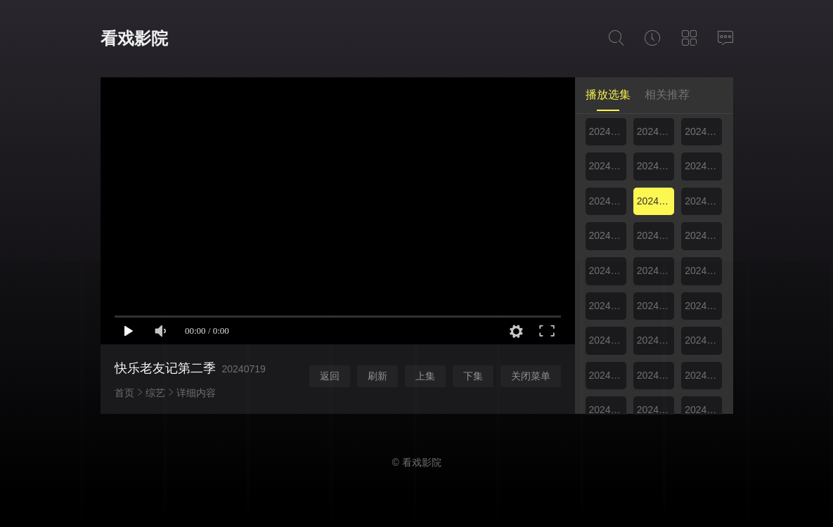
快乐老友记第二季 (165, 368)
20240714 (703, 165)
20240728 (703, 235)
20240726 (655, 235)
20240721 (703, 201)
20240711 (607, 165)
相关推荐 (667, 94)
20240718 (607, 201)
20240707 (703, 131)
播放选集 (608, 94)
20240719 (655, 201)
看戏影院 (134, 38)
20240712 (655, 165)
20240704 (607, 131)
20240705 (655, 131)
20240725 (607, 235)
